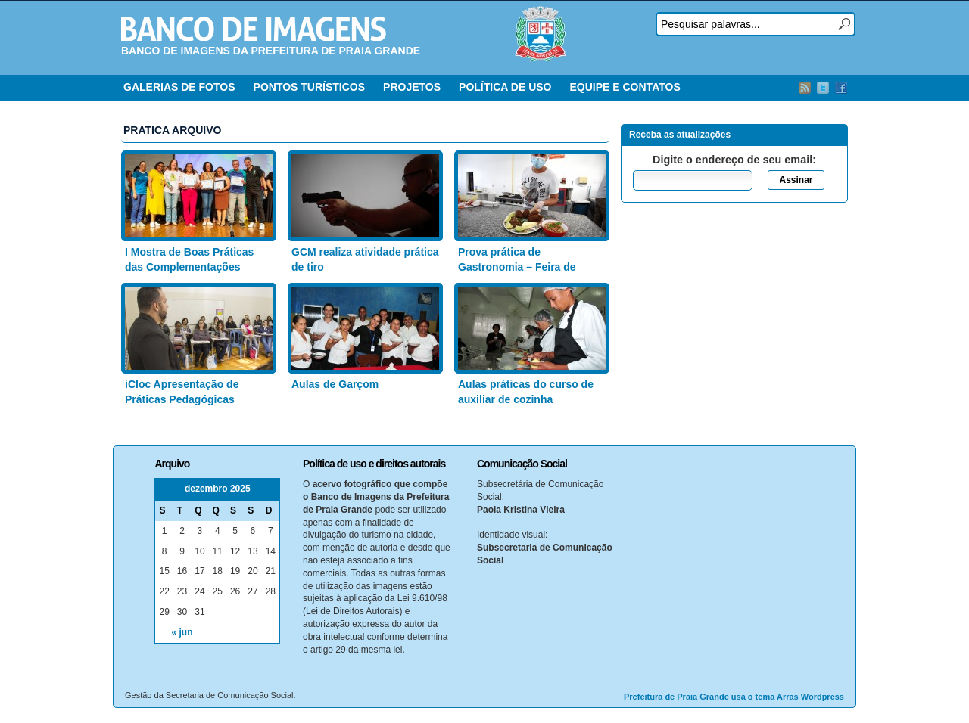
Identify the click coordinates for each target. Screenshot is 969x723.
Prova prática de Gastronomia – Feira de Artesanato (517, 266)
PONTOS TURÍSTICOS (310, 87)
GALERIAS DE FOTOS (179, 87)
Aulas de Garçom (335, 384)
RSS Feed (805, 88)
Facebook (841, 88)
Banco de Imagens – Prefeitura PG (253, 29)
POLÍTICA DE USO (505, 87)
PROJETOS (412, 87)
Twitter (823, 88)
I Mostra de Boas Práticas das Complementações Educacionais (189, 266)
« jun (182, 632)
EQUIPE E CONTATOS (624, 87)
